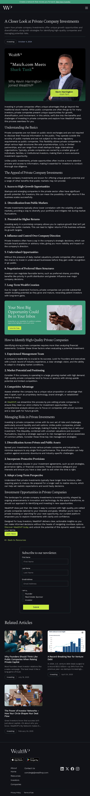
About (14, 768)
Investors (15, 780)
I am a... (24, 590)
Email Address (27, 579)
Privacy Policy (16, 793)
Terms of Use (28, 793)
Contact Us (29, 768)
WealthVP (11, 402)
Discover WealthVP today (17, 527)
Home (13, 771)
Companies (16, 784)
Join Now (11, 534)
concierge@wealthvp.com (36, 772)
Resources (15, 776)
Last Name (26, 568)
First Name (26, 557)
